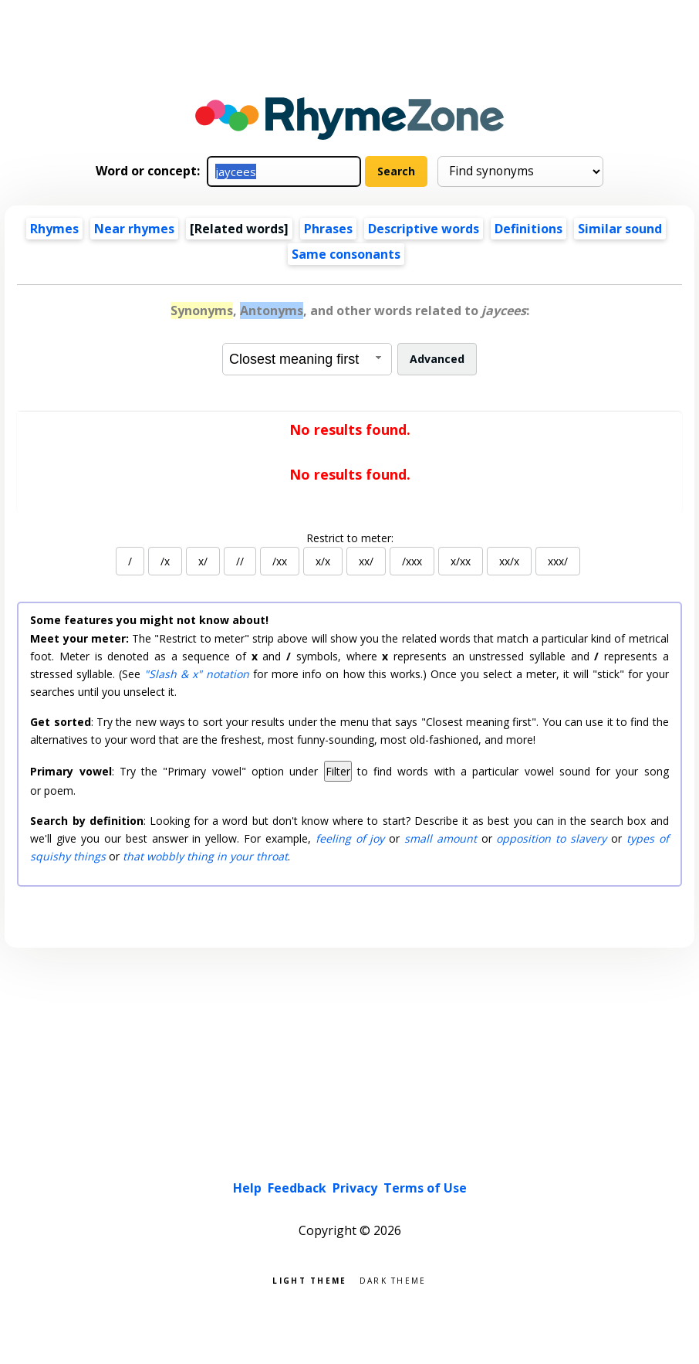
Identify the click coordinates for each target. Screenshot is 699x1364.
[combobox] (307, 359)
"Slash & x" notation (196, 674)
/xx (279, 561)
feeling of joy (350, 838)
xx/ (366, 561)
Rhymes (54, 228)
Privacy (355, 1187)
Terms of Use (425, 1187)
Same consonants (346, 254)
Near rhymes (134, 228)
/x (165, 561)
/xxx (412, 561)
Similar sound (620, 228)
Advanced (437, 358)
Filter (338, 771)
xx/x (509, 561)
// (240, 561)
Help (247, 1187)
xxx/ (558, 561)
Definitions (528, 228)
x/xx (461, 561)
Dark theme (393, 1279)
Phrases (328, 228)
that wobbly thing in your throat (205, 856)
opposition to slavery (551, 838)
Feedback (297, 1187)
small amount (440, 838)
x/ (203, 561)
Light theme (309, 1279)
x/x (323, 561)
